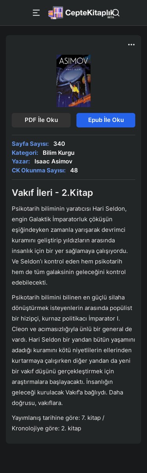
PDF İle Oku (41, 120)
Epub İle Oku (106, 120)
